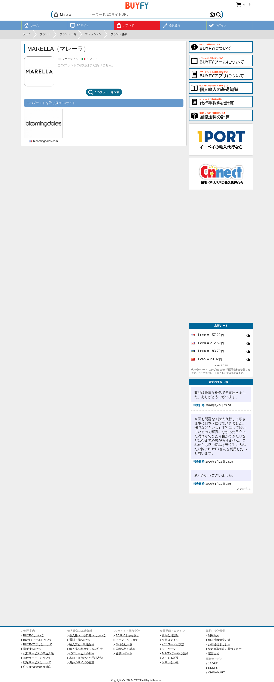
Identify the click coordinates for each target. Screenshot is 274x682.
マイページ (169, 648)
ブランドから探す (127, 639)
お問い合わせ (170, 662)
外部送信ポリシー (219, 644)
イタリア (92, 58)
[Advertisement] (221, 256)
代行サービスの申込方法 (38, 653)
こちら (222, 373)
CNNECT (214, 668)
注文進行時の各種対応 (37, 666)
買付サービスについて (37, 657)
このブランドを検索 (103, 92)
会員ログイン (170, 639)
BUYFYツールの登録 (175, 653)
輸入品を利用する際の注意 (86, 648)
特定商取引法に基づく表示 (224, 648)
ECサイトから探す (127, 635)
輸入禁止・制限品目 (81, 644)
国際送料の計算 (125, 648)
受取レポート (124, 653)
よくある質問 (170, 657)
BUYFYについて (33, 635)
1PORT (212, 663)
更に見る (245, 488)
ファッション (70, 58)
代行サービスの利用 (81, 653)
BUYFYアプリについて (37, 644)
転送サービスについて (37, 662)
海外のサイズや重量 (81, 662)
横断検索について (34, 648)
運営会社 (213, 653)
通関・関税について (81, 639)
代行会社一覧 (124, 644)
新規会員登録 (170, 635)
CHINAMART (216, 672)
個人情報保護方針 (219, 639)
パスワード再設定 (173, 644)
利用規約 (213, 635)
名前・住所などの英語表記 (86, 657)
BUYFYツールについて (37, 639)
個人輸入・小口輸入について (87, 635)
